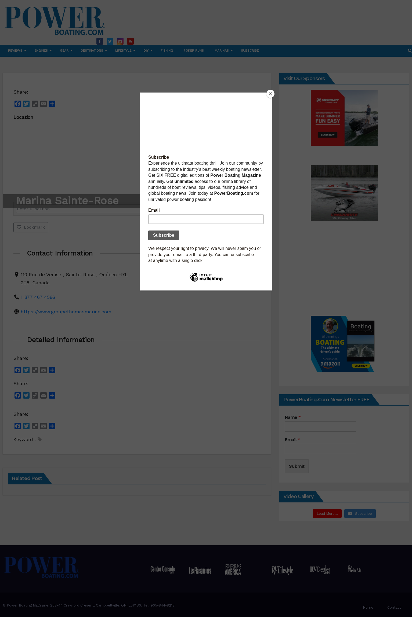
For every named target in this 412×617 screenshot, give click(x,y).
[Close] (270, 94)
